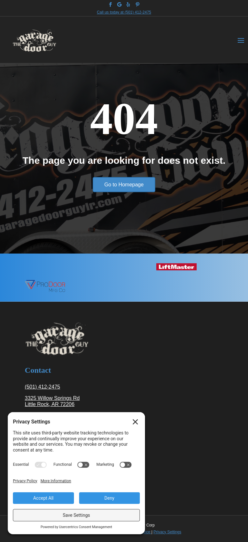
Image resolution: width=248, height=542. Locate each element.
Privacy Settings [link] (167, 532)
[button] (241, 40)
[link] (110, 4)
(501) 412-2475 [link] (42, 387)
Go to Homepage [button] (124, 184)
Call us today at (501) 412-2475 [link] (124, 12)
